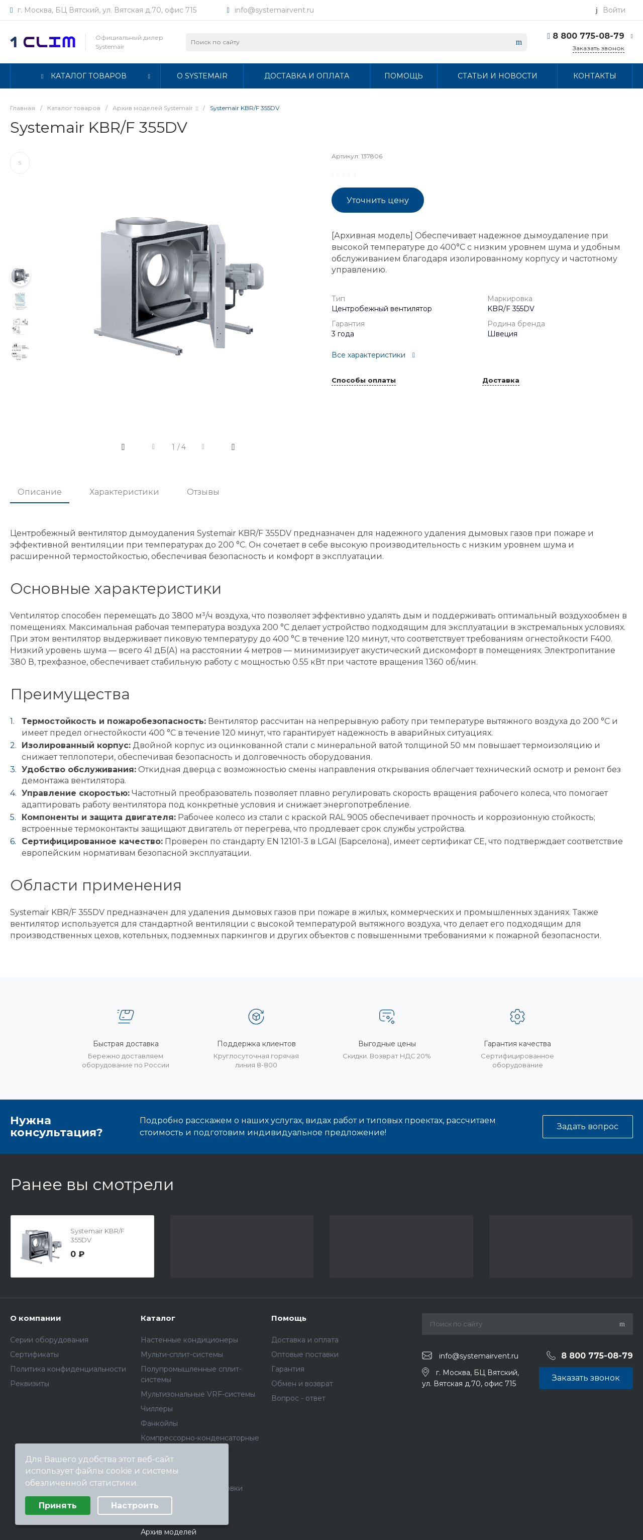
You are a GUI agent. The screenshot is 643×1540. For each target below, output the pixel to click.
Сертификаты (34, 1354)
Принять (58, 1505)
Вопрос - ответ (298, 1398)
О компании (35, 1318)
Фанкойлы (159, 1423)
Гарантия (287, 1369)
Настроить (135, 1505)
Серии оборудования (49, 1339)
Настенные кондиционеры (189, 1339)
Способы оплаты (364, 380)
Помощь (288, 1318)
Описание (40, 492)
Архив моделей (168, 1531)
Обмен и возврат (302, 1383)
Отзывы (203, 492)
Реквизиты (29, 1383)
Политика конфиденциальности (68, 1369)
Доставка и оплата (305, 1339)
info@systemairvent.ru (274, 10)
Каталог (158, 1318)
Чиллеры (157, 1408)
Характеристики (124, 492)
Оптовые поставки (305, 1354)
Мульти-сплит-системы (182, 1354)
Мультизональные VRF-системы (198, 1394)
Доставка (500, 380)
